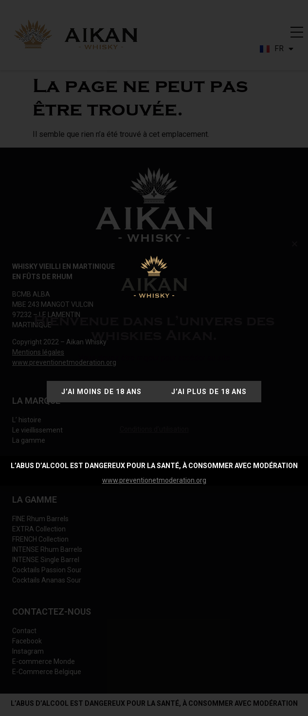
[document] (154, 358)
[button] (294, 243)
